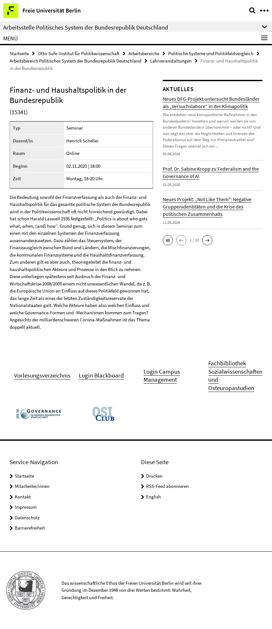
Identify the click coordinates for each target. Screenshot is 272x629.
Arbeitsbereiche (143, 53)
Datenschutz (27, 517)
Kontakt (23, 496)
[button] (168, 240)
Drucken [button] (154, 475)
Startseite (19, 53)
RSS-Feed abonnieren (167, 486)
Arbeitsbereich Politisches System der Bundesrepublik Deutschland (75, 61)
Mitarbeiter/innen (32, 486)
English (153, 496)
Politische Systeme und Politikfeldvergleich (210, 53)
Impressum (26, 507)
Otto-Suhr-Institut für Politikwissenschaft (79, 53)
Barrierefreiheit (30, 528)
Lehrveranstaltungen (171, 61)
